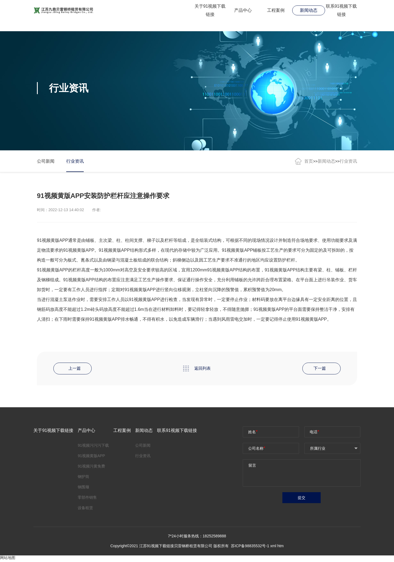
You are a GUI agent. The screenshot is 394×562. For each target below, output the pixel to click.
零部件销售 (87, 498)
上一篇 (73, 368)
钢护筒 (83, 477)
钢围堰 (83, 487)
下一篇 (320, 368)
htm (280, 547)
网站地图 (7, 559)
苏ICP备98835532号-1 (250, 547)
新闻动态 (308, 10)
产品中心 (243, 10)
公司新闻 (45, 161)
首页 (308, 161)
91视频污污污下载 (93, 446)
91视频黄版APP (114, 250)
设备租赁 (85, 508)
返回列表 (197, 369)
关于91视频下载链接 (210, 10)
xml (273, 547)
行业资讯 (76, 161)
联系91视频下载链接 (341, 10)
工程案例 (276, 10)
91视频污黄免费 (91, 466)
